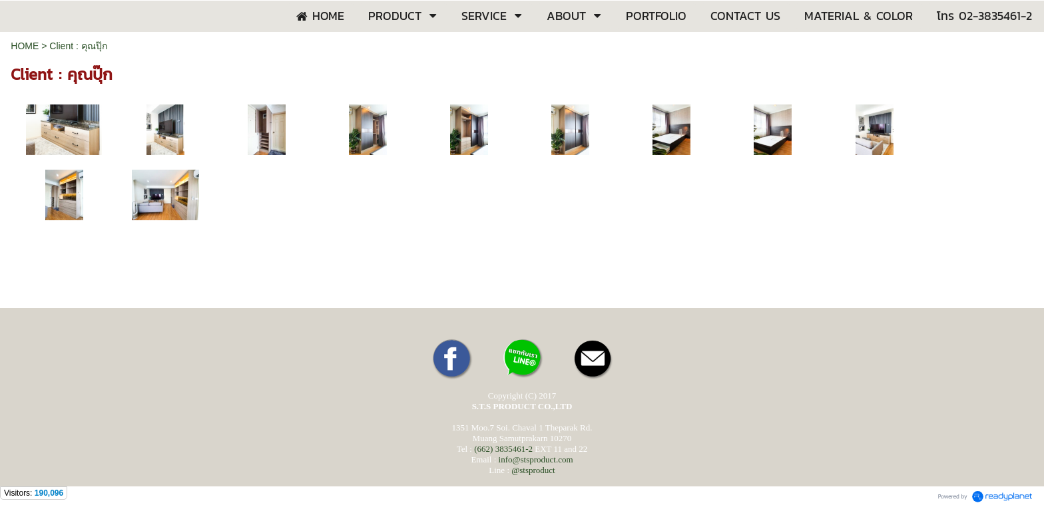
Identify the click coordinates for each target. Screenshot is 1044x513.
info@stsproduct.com (536, 459)
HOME (25, 46)
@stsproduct (533, 470)
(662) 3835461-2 (503, 449)
